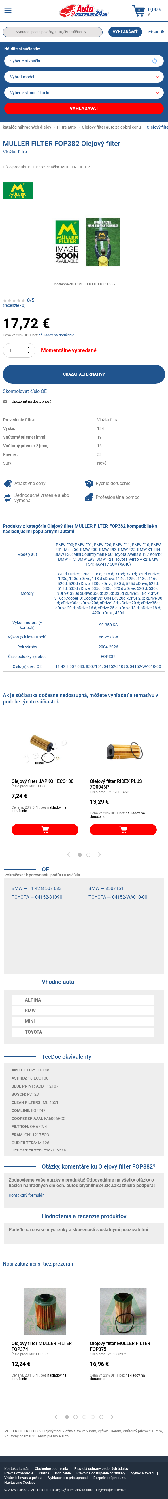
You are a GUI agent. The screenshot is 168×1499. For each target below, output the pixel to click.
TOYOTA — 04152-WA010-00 (117, 897)
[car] (84, 93)
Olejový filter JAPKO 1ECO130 (42, 781)
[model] (84, 77)
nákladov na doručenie (56, 335)
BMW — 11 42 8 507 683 (37, 888)
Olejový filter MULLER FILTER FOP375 (120, 1346)
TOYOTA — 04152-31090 (37, 897)
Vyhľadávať (125, 31)
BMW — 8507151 (106, 888)
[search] (53, 32)
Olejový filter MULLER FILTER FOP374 (42, 1346)
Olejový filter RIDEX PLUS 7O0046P (116, 784)
